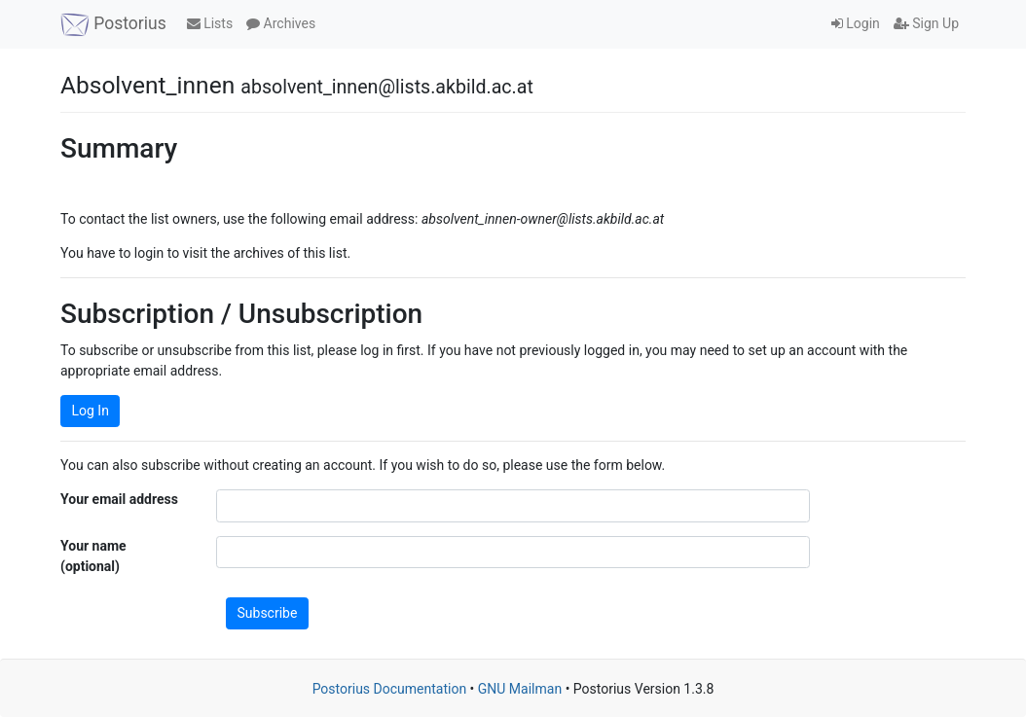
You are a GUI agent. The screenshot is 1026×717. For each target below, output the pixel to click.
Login (855, 23)
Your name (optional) (93, 556)
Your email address (119, 499)
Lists (210, 23)
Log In (90, 410)
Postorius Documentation (389, 689)
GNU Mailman (520, 689)
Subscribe (268, 613)
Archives (280, 23)
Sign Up (926, 23)
